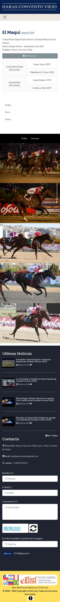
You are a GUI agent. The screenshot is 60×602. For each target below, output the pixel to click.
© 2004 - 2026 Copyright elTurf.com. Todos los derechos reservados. (30, 592)
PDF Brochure (30, 56)
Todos (24, 138)
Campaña (9, 119)
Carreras (35, 138)
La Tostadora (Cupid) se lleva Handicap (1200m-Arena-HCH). (36, 380)
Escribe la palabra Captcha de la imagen (22, 538)
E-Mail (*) (7, 487)
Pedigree (9, 105)
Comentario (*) (10, 501)
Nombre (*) (7, 473)
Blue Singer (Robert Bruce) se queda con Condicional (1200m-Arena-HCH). (35, 399)
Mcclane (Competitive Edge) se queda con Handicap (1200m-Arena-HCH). (35, 419)
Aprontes (9, 112)
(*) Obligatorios (22, 553)
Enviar (7, 553)
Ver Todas (51, 435)
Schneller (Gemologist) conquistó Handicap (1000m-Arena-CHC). (33, 360)
